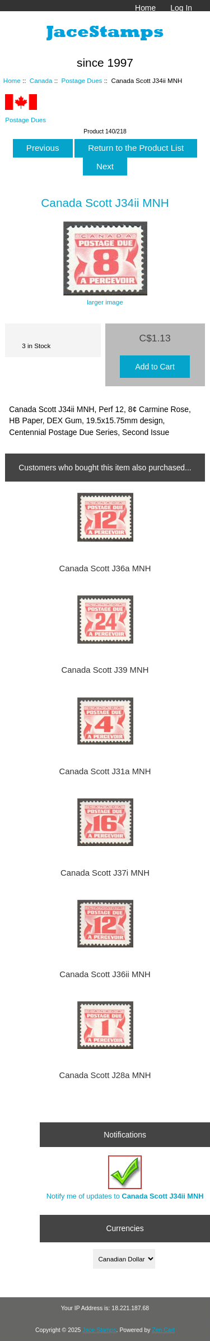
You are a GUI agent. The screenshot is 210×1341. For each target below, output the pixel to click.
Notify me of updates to (125, 1177)
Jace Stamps (99, 1330)
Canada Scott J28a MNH (105, 1075)
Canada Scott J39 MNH (105, 669)
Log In (181, 7)
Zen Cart (163, 1330)
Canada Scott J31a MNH (105, 771)
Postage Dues (82, 80)
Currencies (124, 1228)
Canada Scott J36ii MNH (104, 974)
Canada (41, 80)
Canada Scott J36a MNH (105, 568)
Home (145, 7)
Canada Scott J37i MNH (105, 872)
